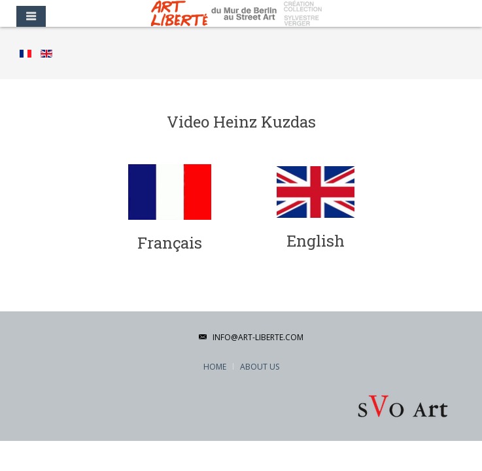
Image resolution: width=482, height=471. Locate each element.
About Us (259, 366)
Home (214, 366)
